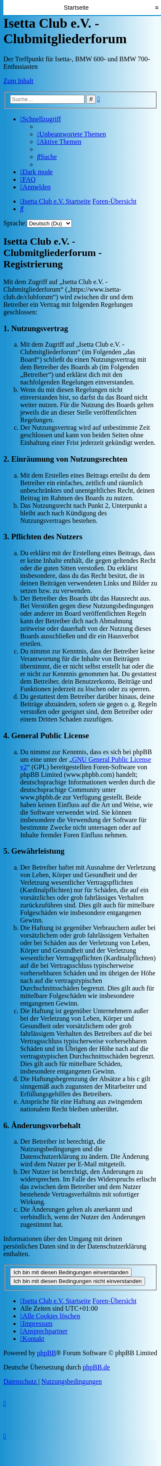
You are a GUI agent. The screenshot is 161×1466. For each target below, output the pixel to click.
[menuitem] (71, 134)
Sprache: (15, 223)
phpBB (46, 1352)
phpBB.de (96, 1367)
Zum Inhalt (18, 80)
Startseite (76, 7)
